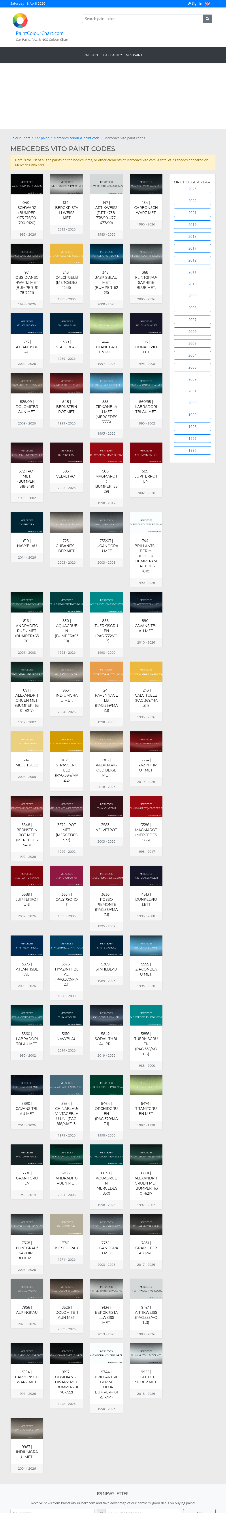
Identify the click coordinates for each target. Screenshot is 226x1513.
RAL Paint (92, 55)
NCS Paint (134, 55)
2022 (192, 200)
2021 (192, 212)
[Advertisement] (113, 96)
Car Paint (111, 55)
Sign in (195, 3)
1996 (192, 450)
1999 (192, 414)
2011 (192, 272)
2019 (192, 224)
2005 (192, 343)
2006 (192, 331)
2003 (192, 367)
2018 (192, 236)
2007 (192, 319)
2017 (192, 248)
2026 (192, 188)
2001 (192, 391)
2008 (192, 307)
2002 (192, 379)
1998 (192, 426)
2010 (192, 284)
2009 (192, 295)
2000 (192, 402)
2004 (192, 355)
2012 (192, 260)
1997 (192, 438)
